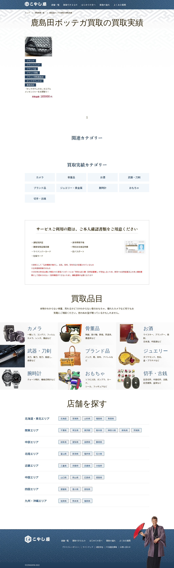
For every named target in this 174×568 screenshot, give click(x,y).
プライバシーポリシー (71, 547)
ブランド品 (40, 188)
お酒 (102, 177)
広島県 (87, 477)
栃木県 (99, 430)
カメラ (40, 177)
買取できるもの (70, 4)
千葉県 (63, 430)
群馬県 (125, 430)
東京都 (87, 430)
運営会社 (99, 547)
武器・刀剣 (134, 177)
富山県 (63, 453)
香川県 (75, 489)
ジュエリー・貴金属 (71, 188)
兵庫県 (87, 465)
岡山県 (75, 477)
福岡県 (87, 500)
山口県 (63, 477)
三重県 (63, 465)
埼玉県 (75, 430)
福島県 (99, 418)
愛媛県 (63, 489)
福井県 (87, 453)
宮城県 (75, 418)
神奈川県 (112, 430)
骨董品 (71, 177)
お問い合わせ (125, 547)
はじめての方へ (88, 4)
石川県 (99, 453)
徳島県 (99, 477)
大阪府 (99, 465)
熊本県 (75, 500)
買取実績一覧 (39, 13)
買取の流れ (105, 4)
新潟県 (75, 453)
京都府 (75, 465)
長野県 (87, 441)
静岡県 (99, 441)
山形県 (87, 418)
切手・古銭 (40, 198)
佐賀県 (63, 500)
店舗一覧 (55, 4)
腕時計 (103, 188)
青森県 (111, 418)
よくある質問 (120, 4)
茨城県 (137, 430)
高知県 (87, 489)
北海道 (63, 418)
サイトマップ (88, 547)
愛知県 (75, 441)
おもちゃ (134, 188)
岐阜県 (63, 441)
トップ (27, 13)
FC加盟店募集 (111, 547)
